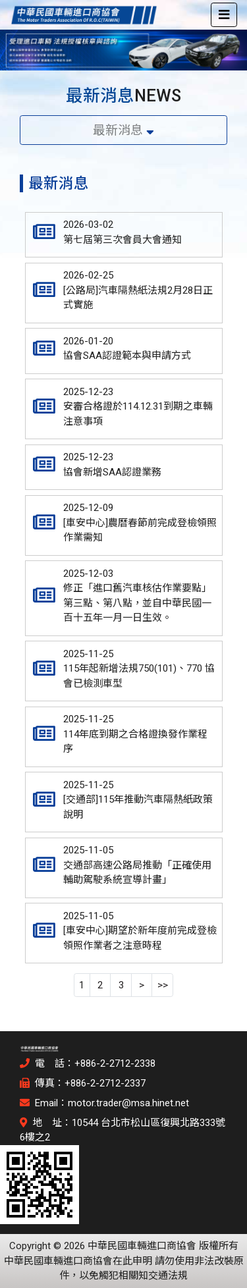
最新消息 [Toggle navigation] (123, 130)
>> (162, 985)
